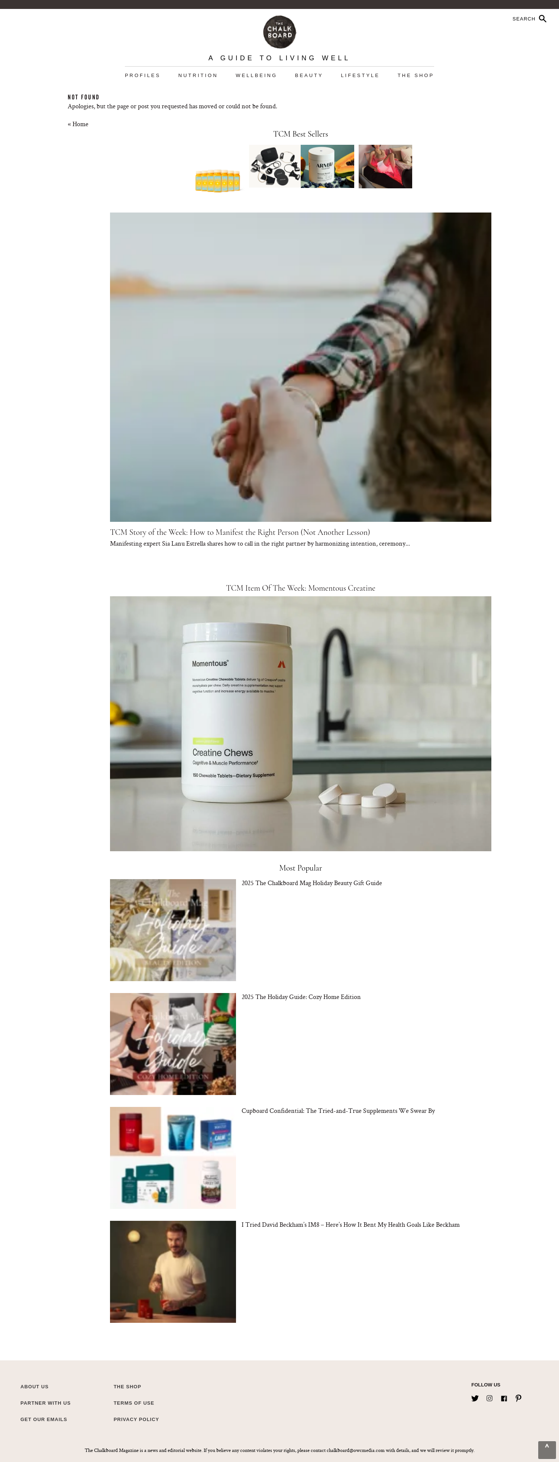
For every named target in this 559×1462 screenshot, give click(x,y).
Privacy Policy (136, 1419)
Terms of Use (134, 1403)
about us (34, 1386)
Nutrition (198, 75)
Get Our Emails (43, 1419)
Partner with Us (45, 1403)
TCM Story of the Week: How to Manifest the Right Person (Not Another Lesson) (240, 532)
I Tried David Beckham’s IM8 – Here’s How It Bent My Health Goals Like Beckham (351, 1224)
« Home (78, 123)
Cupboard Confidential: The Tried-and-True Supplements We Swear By (338, 1110)
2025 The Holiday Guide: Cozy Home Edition (301, 996)
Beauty (309, 75)
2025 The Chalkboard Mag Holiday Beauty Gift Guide (312, 882)
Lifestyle (360, 75)
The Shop (416, 75)
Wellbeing (256, 75)
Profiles (143, 75)
